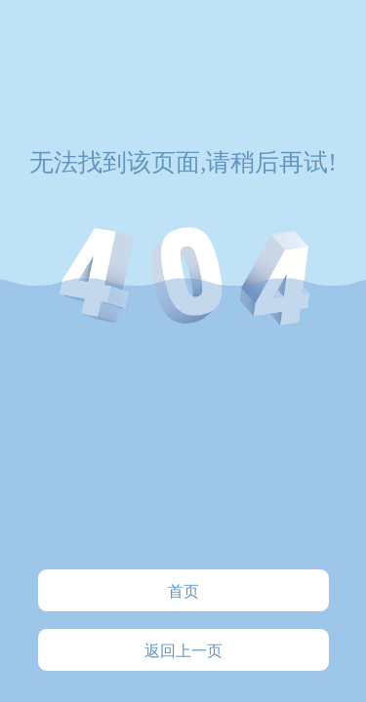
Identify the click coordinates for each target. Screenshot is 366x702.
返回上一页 (183, 651)
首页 (183, 591)
